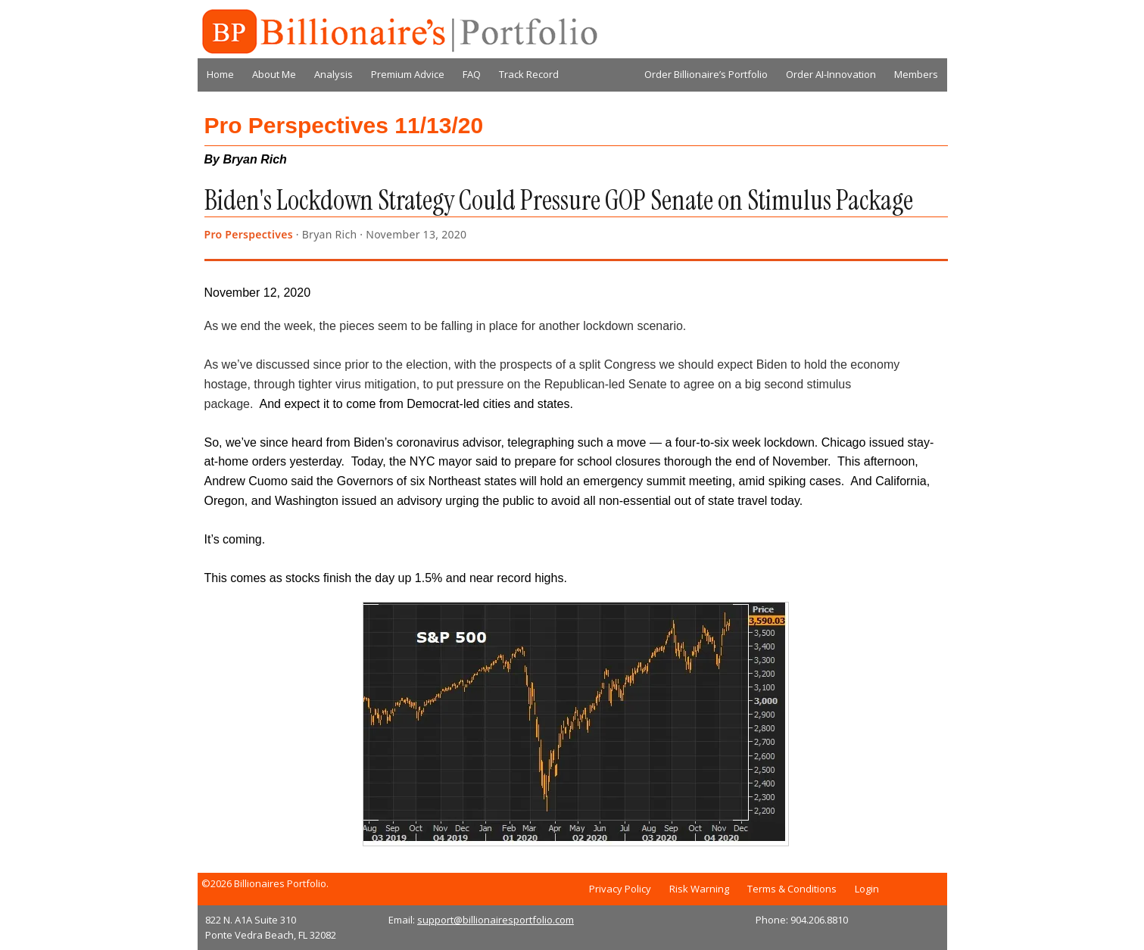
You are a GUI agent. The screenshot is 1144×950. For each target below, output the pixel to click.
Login (867, 888)
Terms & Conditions (792, 888)
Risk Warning (699, 888)
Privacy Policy (620, 888)
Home (220, 74)
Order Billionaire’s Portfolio (706, 74)
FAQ (472, 74)
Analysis (333, 74)
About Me (274, 74)
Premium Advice (407, 74)
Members (916, 74)
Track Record (529, 74)
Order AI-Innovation (831, 74)
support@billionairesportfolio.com (495, 920)
